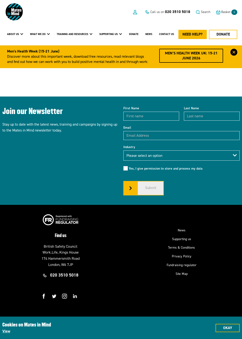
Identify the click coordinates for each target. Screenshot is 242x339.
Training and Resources (74, 34)
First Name (131, 108)
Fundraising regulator (182, 265)
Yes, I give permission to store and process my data (166, 168)
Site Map (182, 274)
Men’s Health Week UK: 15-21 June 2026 (191, 56)
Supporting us (181, 239)
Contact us (166, 34)
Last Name (191, 108)
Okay (227, 327)
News (148, 34)
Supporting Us (110, 34)
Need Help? (192, 34)
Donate (133, 34)
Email (127, 127)
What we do (40, 34)
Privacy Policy (181, 256)
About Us (15, 34)
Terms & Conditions (181, 247)
